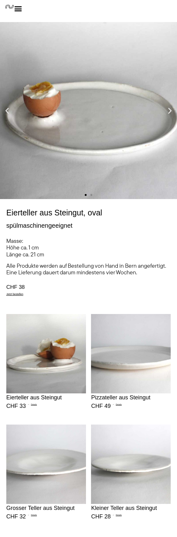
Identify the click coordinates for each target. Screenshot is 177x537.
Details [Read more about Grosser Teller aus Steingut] (34, 515)
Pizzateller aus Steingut (120, 397)
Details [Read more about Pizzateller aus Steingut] (119, 404)
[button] (7, 111)
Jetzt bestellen (14, 294)
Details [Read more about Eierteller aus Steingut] (34, 404)
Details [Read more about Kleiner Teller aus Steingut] (119, 515)
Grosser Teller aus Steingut (40, 508)
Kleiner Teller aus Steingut (124, 508)
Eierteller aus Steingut (34, 397)
